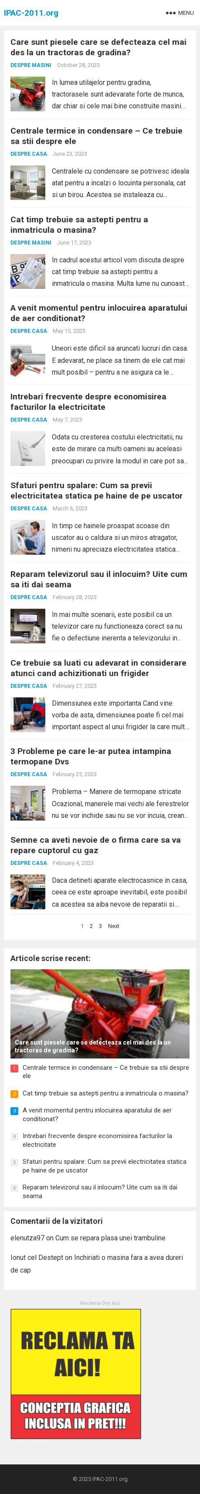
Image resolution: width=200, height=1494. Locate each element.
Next (113, 926)
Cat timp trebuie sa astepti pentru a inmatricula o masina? (79, 224)
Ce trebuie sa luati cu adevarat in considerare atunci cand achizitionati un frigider (98, 668)
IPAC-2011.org (31, 13)
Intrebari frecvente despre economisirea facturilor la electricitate (88, 402)
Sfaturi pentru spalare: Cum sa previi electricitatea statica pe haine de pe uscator (96, 490)
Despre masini (30, 65)
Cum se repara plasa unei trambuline (110, 1238)
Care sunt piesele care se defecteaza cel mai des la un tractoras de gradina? (98, 47)
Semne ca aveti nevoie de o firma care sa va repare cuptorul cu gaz (95, 845)
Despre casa (28, 154)
